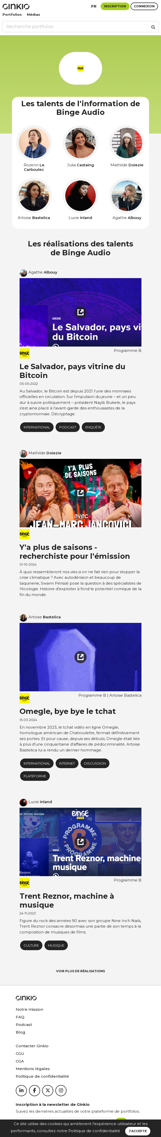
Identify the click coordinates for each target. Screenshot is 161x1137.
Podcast (24, 1024)
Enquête (93, 427)
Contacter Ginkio (32, 1045)
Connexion (144, 6)
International (37, 427)
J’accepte (138, 1131)
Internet (67, 763)
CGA (20, 1061)
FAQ (20, 1017)
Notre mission (29, 1009)
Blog (20, 1032)
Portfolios (12, 14)
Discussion (95, 763)
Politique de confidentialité (94, 1130)
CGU (20, 1053)
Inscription (115, 6)
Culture (31, 945)
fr (93, 6)
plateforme (35, 776)
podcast (67, 427)
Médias (33, 14)
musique (56, 945)
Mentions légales (33, 1068)
